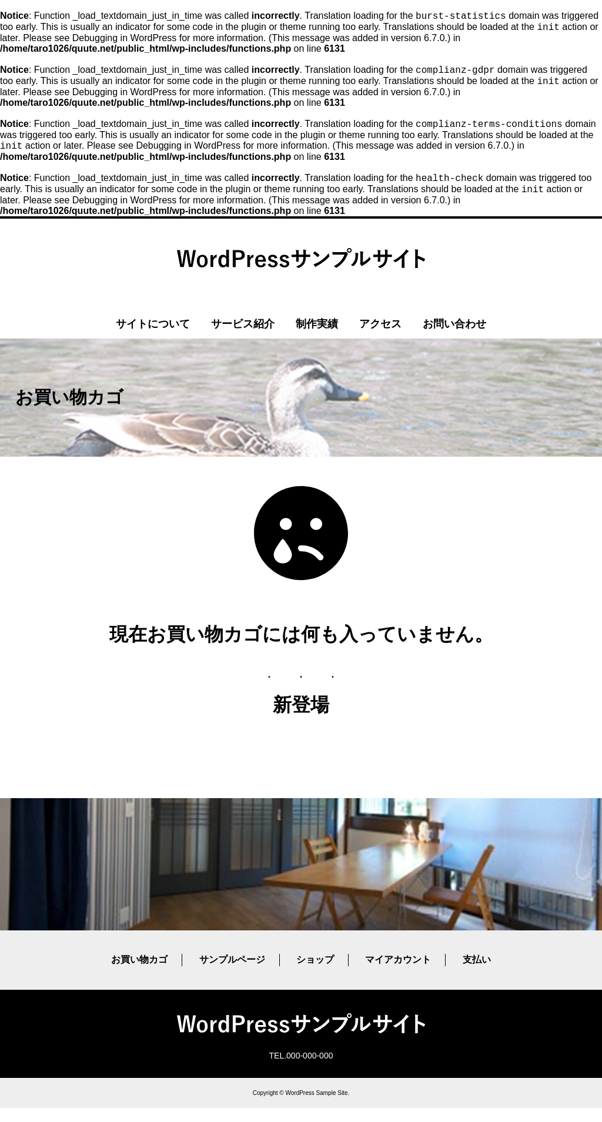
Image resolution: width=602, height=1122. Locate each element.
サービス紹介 (243, 338)
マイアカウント (398, 974)
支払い (477, 974)
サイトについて (153, 338)
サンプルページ (232, 974)
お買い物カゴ (139, 974)
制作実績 (317, 338)
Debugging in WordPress (124, 41)
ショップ (315, 974)
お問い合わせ (454, 338)
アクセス (380, 338)
